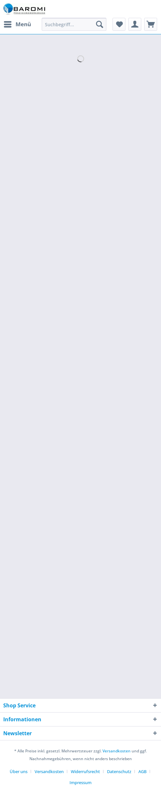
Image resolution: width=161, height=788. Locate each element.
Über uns (18, 771)
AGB (142, 771)
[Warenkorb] (150, 24)
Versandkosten (116, 751)
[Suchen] (99, 24)
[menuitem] (17, 24)
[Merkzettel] (119, 24)
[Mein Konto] (134, 24)
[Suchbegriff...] (74, 24)
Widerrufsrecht (85, 771)
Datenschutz (119, 771)
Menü (17, 23)
